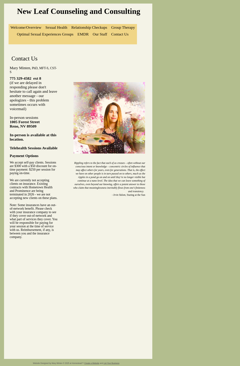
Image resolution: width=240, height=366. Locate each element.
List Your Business (111, 363)
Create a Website (91, 363)
